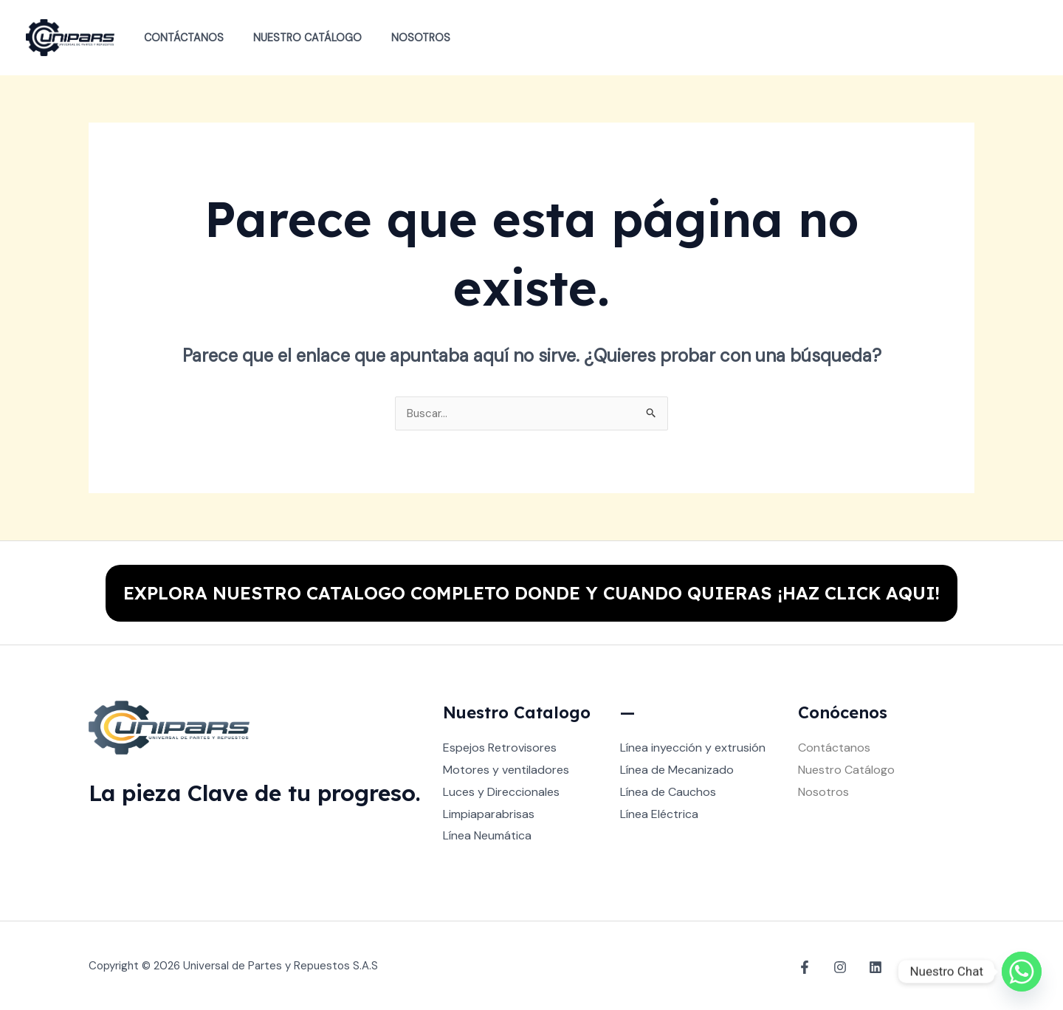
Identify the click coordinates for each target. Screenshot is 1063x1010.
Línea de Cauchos (668, 792)
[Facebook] (804, 966)
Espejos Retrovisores (500, 748)
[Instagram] (836, 966)
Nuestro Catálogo (295, 37)
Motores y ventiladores (506, 769)
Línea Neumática (487, 835)
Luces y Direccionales (501, 792)
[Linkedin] (868, 966)
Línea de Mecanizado (677, 769)
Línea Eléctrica (659, 814)
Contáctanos (179, 37)
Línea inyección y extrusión (693, 748)
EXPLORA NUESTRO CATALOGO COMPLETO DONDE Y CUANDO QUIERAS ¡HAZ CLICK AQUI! (531, 593)
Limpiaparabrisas (488, 814)
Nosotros (400, 37)
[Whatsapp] (1022, 972)
